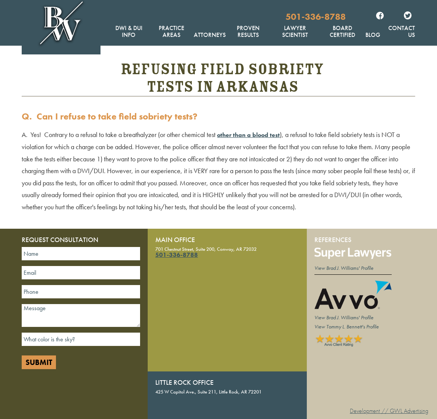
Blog (372, 35)
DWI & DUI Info (128, 31)
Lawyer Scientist (295, 31)
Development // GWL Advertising (389, 411)
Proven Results (248, 31)
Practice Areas (171, 31)
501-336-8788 (315, 16)
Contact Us (401, 31)
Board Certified (342, 31)
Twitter (407, 16)
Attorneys (210, 35)
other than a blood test (248, 135)
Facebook (380, 16)
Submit (39, 362)
